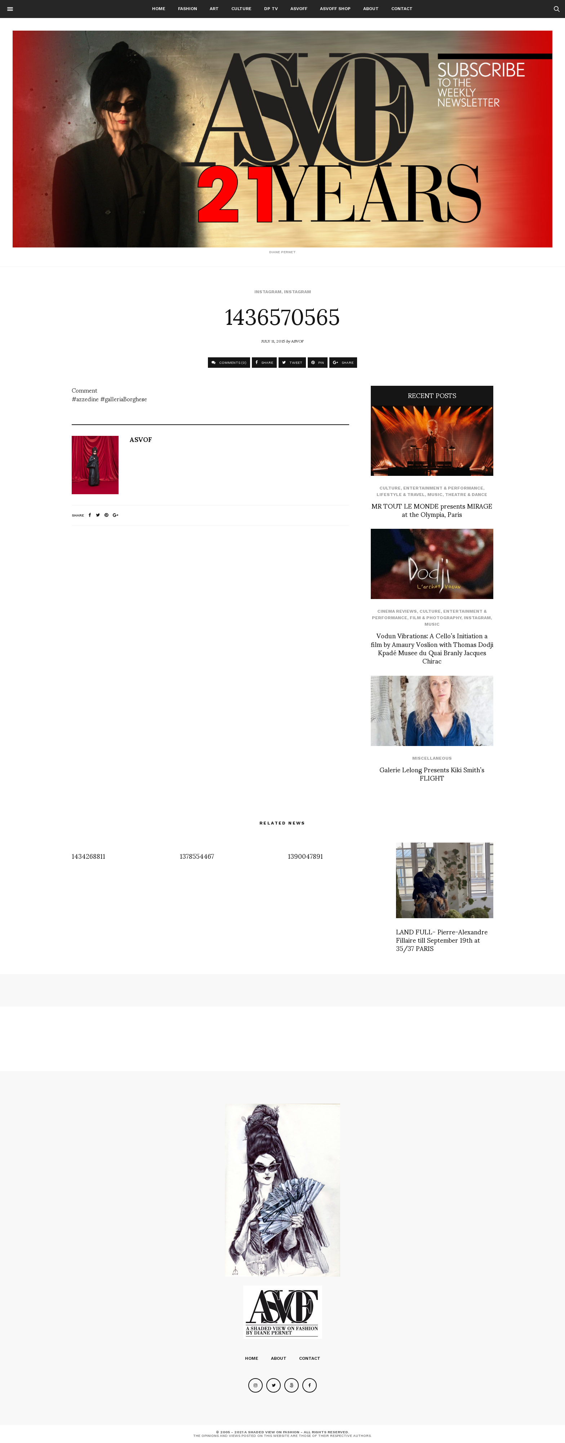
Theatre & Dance (466, 494)
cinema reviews (397, 611)
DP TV (271, 8)
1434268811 (88, 855)
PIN (317, 363)
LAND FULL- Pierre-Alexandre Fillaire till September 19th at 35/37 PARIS (442, 940)
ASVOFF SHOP (335, 8)
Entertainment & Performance (443, 488)
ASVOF (297, 341)
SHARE (264, 363)
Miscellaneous (432, 758)
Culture (241, 8)
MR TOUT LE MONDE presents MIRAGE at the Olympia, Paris (432, 509)
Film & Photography (435, 617)
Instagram (267, 291)
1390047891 (305, 855)
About (371, 8)
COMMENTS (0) (229, 363)
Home (158, 8)
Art (214, 8)
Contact (402, 8)
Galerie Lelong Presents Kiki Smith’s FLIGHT (431, 773)
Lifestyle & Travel (401, 494)
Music (434, 494)
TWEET (292, 363)
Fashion (187, 8)
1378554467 (197, 855)
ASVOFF (298, 8)
